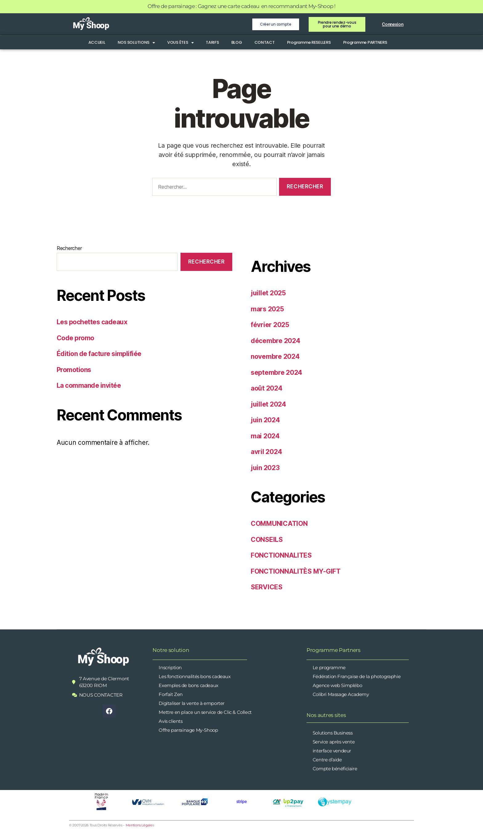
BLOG (236, 42)
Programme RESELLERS (309, 42)
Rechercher (69, 248)
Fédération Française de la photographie (356, 676)
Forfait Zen (171, 694)
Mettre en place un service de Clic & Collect (205, 712)
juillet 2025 (268, 293)
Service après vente (334, 742)
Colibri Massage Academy (341, 694)
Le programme (329, 667)
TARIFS (212, 42)
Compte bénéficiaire (335, 769)
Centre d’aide (327, 760)
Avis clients (170, 721)
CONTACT (264, 42)
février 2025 (270, 325)
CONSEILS (267, 539)
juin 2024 (265, 420)
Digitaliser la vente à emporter (192, 703)
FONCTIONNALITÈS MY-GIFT (296, 571)
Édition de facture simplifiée (99, 354)
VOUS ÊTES (180, 42)
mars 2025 (267, 309)
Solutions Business (333, 733)
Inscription (170, 667)
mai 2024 (265, 436)
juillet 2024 (268, 404)
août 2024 (266, 388)
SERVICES (266, 587)
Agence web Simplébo (337, 685)
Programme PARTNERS (365, 42)
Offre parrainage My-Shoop (188, 730)
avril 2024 (266, 452)
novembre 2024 (275, 356)
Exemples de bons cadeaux (188, 685)
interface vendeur (332, 751)
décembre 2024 (275, 341)
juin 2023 (265, 468)
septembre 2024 (276, 372)
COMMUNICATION (279, 523)
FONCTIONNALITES (281, 555)
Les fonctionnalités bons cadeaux (194, 676)
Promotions (74, 370)
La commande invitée (89, 385)
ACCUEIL (96, 42)
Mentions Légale (139, 825)
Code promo (75, 338)
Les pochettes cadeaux (92, 322)
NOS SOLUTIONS (136, 42)
